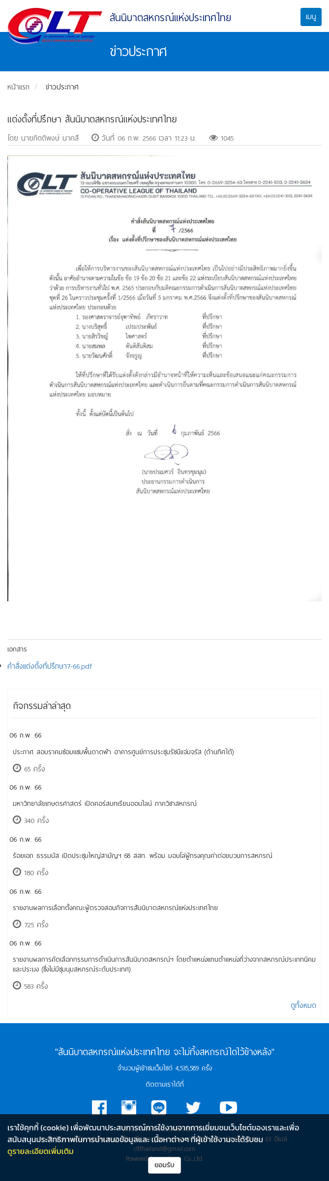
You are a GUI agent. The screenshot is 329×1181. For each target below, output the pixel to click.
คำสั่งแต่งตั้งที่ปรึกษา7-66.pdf (49, 666)
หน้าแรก (18, 87)
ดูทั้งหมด (303, 1005)
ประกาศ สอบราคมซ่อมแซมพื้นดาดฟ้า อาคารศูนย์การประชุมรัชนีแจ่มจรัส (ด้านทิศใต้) (123, 752)
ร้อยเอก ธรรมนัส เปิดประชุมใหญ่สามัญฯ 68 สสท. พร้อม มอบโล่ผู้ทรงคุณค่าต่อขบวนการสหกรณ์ (142, 855)
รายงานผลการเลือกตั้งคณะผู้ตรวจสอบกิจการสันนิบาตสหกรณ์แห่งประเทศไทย (115, 908)
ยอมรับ (164, 1165)
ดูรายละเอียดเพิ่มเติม (40, 1151)
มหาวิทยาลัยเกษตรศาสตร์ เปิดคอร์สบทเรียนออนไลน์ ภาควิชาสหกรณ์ (105, 803)
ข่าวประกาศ (62, 87)
